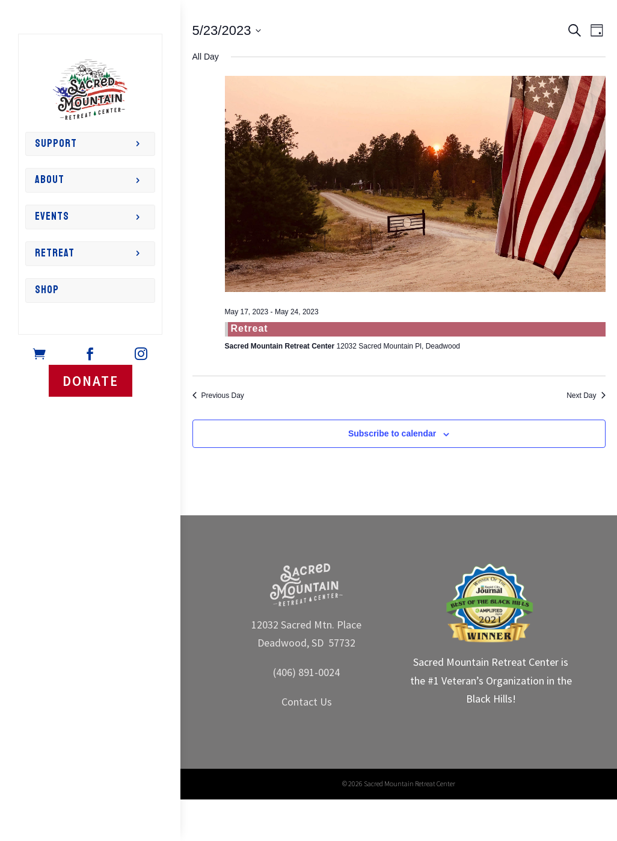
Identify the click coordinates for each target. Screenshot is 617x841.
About (49, 180)
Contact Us (306, 702)
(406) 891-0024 (306, 672)
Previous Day (218, 395)
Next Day (585, 395)
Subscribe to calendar (392, 433)
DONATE (90, 380)
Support (56, 144)
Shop (47, 290)
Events (52, 216)
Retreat (55, 253)
